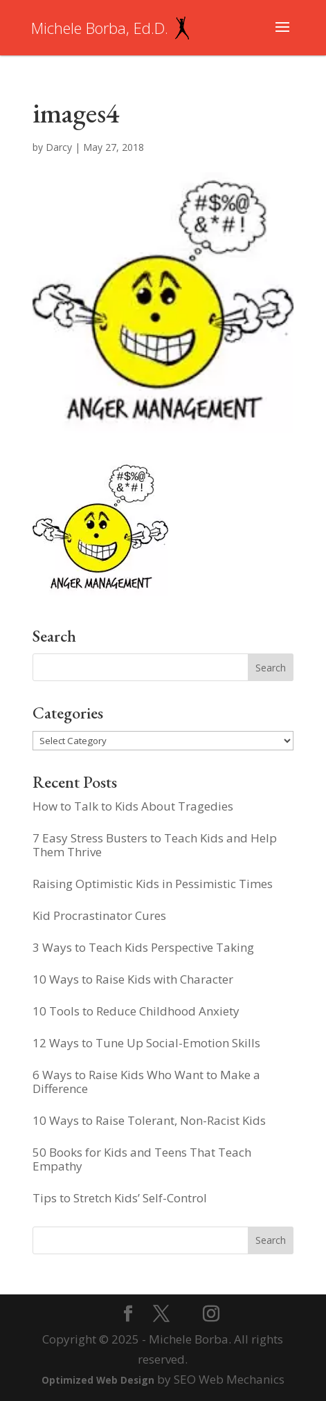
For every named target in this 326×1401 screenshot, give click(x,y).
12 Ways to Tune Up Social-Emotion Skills (146, 1043)
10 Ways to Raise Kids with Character (133, 979)
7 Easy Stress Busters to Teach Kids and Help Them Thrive (155, 845)
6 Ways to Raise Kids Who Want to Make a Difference (146, 1081)
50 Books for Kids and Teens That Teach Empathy (142, 1159)
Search (270, 1240)
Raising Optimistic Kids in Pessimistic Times (153, 884)
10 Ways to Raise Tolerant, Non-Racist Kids (149, 1120)
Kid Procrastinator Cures (99, 915)
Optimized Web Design (98, 1379)
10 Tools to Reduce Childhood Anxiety (136, 1011)
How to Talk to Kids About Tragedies (133, 806)
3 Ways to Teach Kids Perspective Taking (143, 947)
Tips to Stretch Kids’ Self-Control (120, 1198)
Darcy (59, 147)
